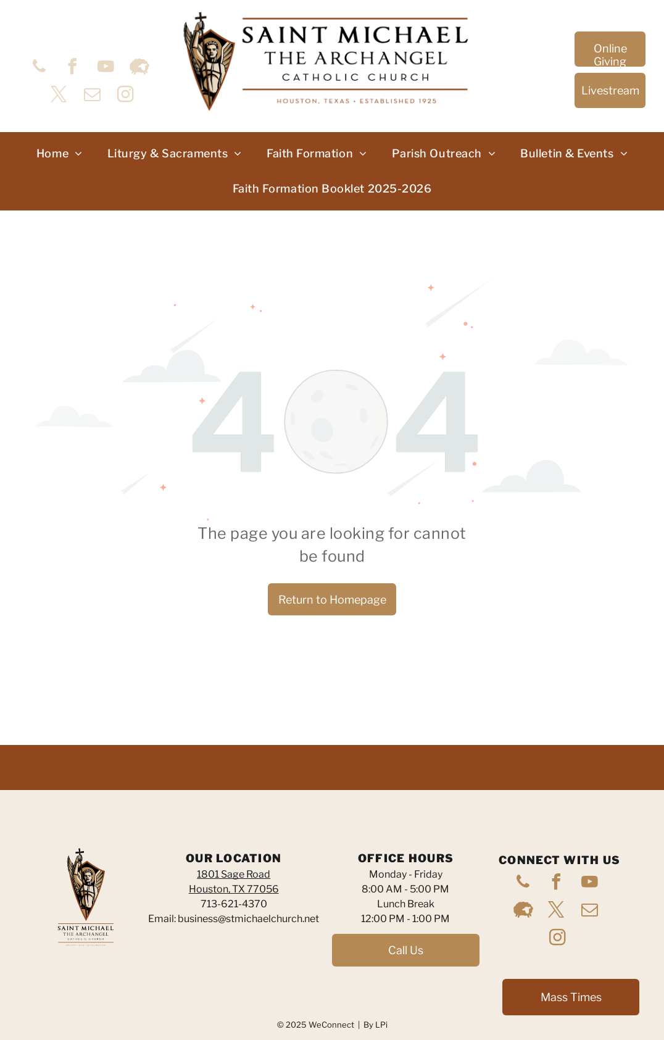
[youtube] (106, 68)
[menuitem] (59, 153)
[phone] (39, 68)
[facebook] (72, 68)
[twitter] (59, 96)
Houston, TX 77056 (234, 889)
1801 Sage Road (233, 874)
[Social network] (139, 68)
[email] (92, 96)
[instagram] (126, 96)
